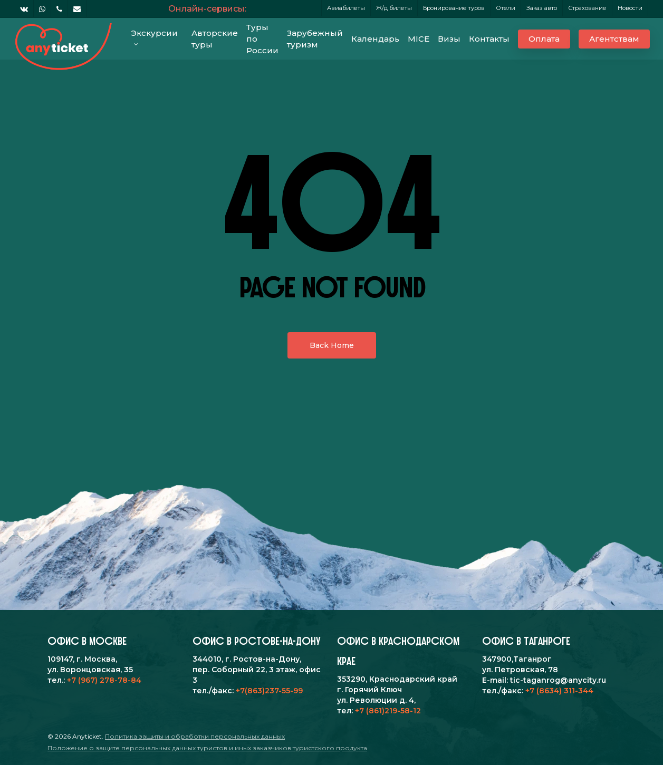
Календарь (375, 39)
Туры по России (262, 38)
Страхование (587, 8)
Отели (505, 8)
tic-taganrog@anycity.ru (558, 680)
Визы (449, 39)
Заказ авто (541, 8)
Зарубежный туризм (315, 39)
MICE (418, 39)
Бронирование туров (454, 8)
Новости (630, 8)
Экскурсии (154, 36)
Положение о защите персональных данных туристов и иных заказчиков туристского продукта (207, 748)
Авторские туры (214, 39)
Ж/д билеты (394, 8)
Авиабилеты (346, 8)
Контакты (489, 39)
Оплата (544, 39)
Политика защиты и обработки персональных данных (195, 736)
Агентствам (614, 39)
